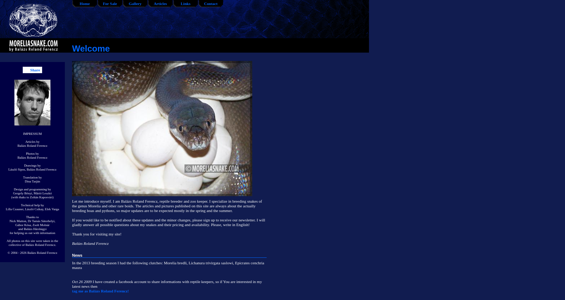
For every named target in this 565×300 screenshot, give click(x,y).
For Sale (110, 3)
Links (186, 3)
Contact (210, 3)
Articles (160, 3)
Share (35, 70)
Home (85, 3)
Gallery (135, 3)
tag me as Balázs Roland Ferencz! (100, 291)
